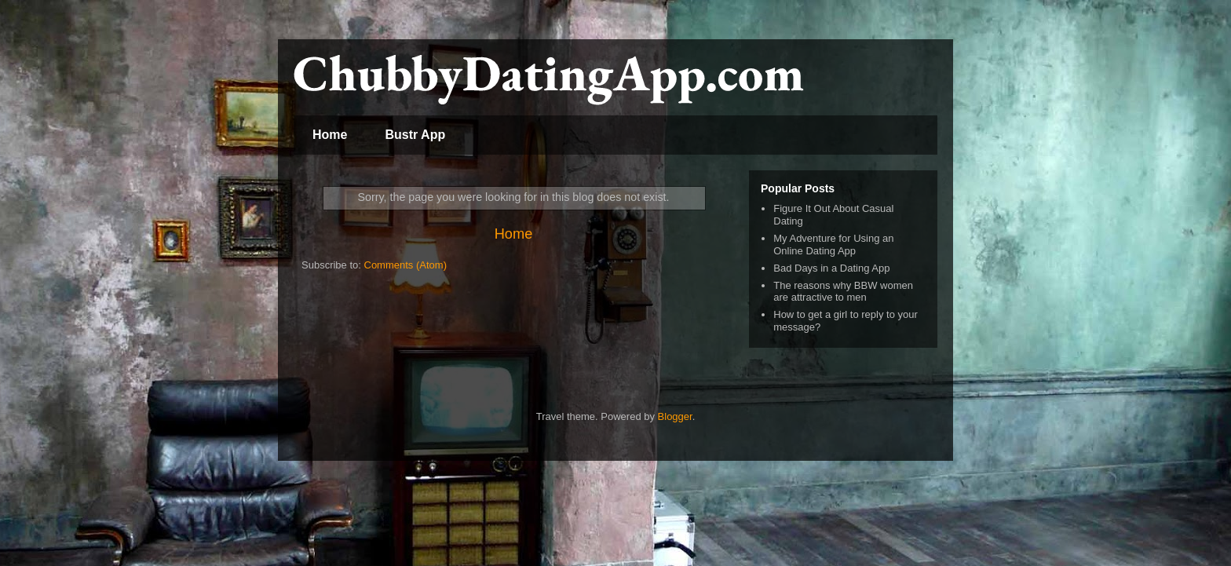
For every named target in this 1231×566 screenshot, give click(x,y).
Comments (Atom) (405, 265)
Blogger (675, 416)
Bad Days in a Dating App (831, 268)
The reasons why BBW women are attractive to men (843, 291)
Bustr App (415, 134)
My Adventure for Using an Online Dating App (833, 244)
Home (329, 134)
